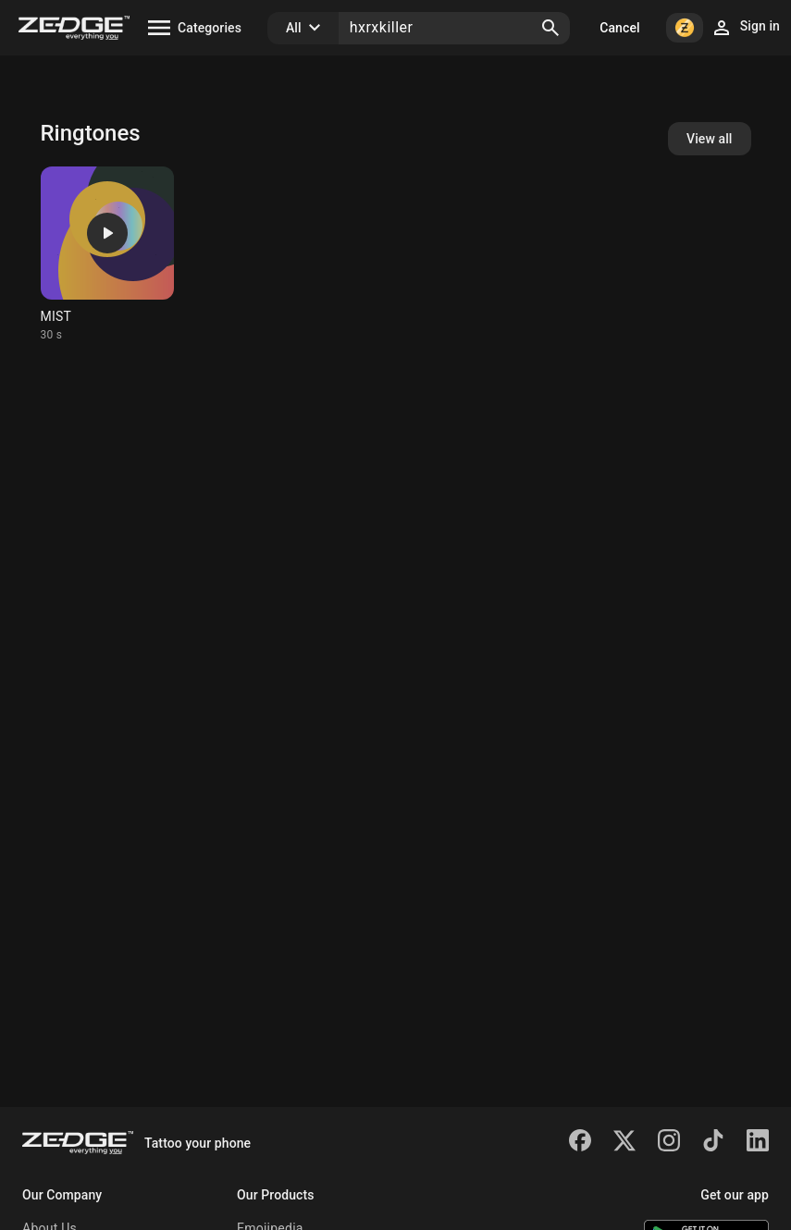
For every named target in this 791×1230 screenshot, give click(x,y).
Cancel (619, 27)
